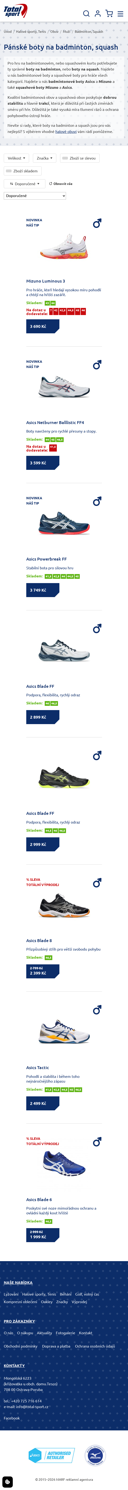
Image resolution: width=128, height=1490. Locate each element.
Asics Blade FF (40, 686)
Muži (66, 31)
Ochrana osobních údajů (95, 1346)
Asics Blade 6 (39, 1199)
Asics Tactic (37, 1067)
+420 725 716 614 (26, 1401)
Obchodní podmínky (20, 1346)
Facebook (12, 1418)
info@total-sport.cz (32, 1407)
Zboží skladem (25, 171)
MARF (60, 1479)
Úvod (8, 31)
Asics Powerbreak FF (46, 558)
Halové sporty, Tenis (31, 31)
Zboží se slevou (83, 158)
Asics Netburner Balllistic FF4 (55, 422)
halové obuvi (66, 131)
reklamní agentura (79, 1479)
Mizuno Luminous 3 (45, 280)
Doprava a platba (56, 1346)
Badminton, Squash (89, 31)
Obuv (54, 31)
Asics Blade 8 (39, 940)
